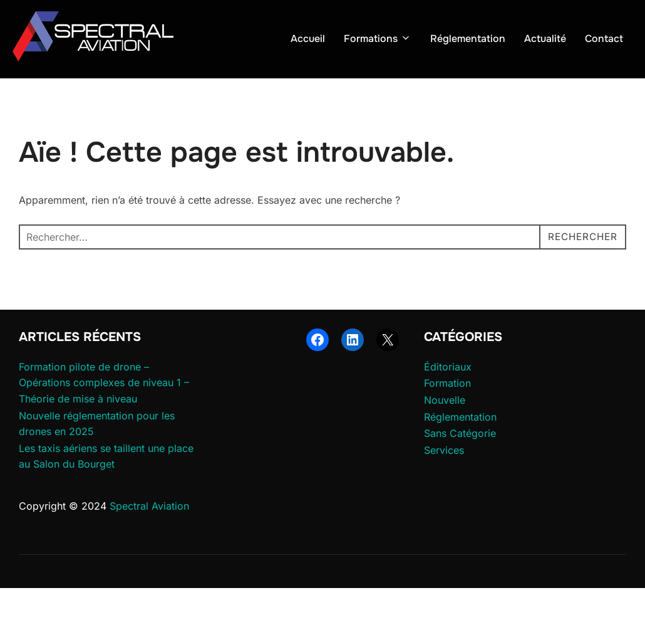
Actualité (545, 38)
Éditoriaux (448, 398)
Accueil (308, 38)
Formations (377, 38)
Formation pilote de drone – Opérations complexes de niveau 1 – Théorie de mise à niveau (104, 414)
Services (444, 482)
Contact (604, 38)
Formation (447, 415)
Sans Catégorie (460, 465)
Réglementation (467, 38)
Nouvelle (444, 432)
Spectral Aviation (149, 538)
